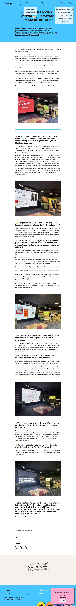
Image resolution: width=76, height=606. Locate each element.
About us (63, 3)
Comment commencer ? (17, 4)
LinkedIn (17, 533)
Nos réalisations (54, 4)
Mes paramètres (62, 597)
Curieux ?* (7, 590)
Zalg (42, 434)
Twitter (17, 537)
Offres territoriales (42, 4)
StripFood (43, 161)
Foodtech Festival (38, 56)
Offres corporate (30, 3)
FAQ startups (44, 590)
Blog (70, 3)
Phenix (23, 430)
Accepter (63, 600)
